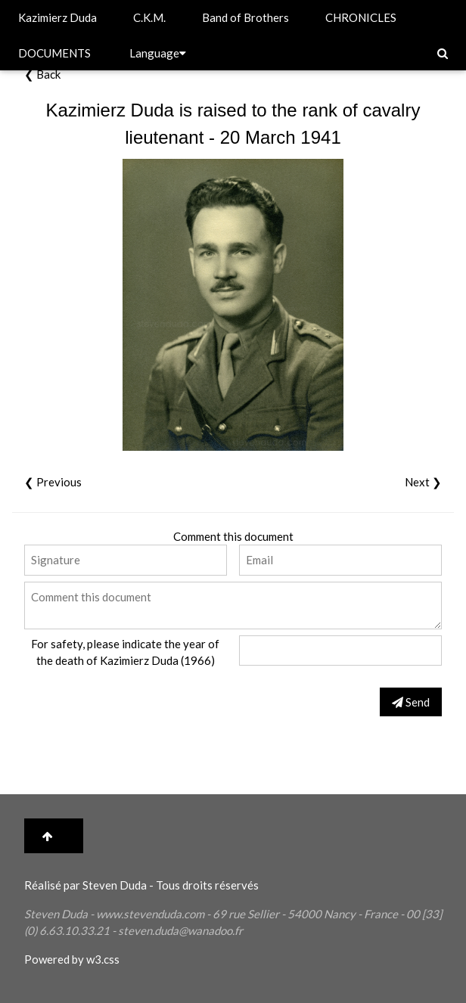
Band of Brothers (245, 17)
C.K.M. (149, 17)
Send (411, 702)
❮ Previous (53, 482)
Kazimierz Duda (57, 17)
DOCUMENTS (54, 53)
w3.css (103, 959)
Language (157, 53)
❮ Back (42, 74)
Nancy (340, 914)
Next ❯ (423, 482)
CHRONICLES (360, 17)
